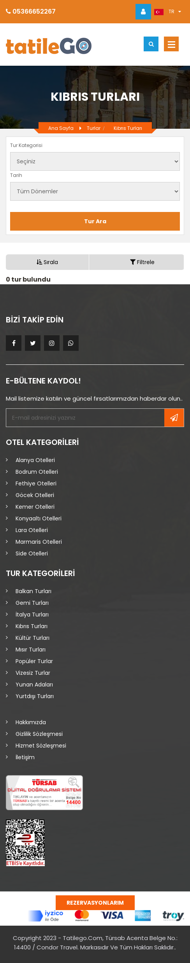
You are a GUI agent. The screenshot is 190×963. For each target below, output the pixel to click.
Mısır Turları (31, 649)
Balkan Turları (33, 591)
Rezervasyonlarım (95, 903)
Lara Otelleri (32, 530)
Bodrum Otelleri (37, 472)
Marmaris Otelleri (39, 542)
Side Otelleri (32, 553)
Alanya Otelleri (35, 460)
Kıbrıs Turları (128, 128)
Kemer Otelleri (35, 507)
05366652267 (31, 11)
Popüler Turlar (34, 661)
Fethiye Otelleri (36, 483)
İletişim (25, 757)
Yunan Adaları (34, 684)
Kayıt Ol (174, 418)
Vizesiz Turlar (33, 673)
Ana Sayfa (61, 128)
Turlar (93, 128)
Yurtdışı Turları (35, 696)
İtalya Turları (32, 614)
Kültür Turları (32, 638)
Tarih (16, 175)
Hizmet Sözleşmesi (41, 745)
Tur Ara (95, 221)
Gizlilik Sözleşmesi (39, 734)
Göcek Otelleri (35, 495)
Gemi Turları (32, 603)
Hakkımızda (31, 722)
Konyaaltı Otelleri (39, 518)
